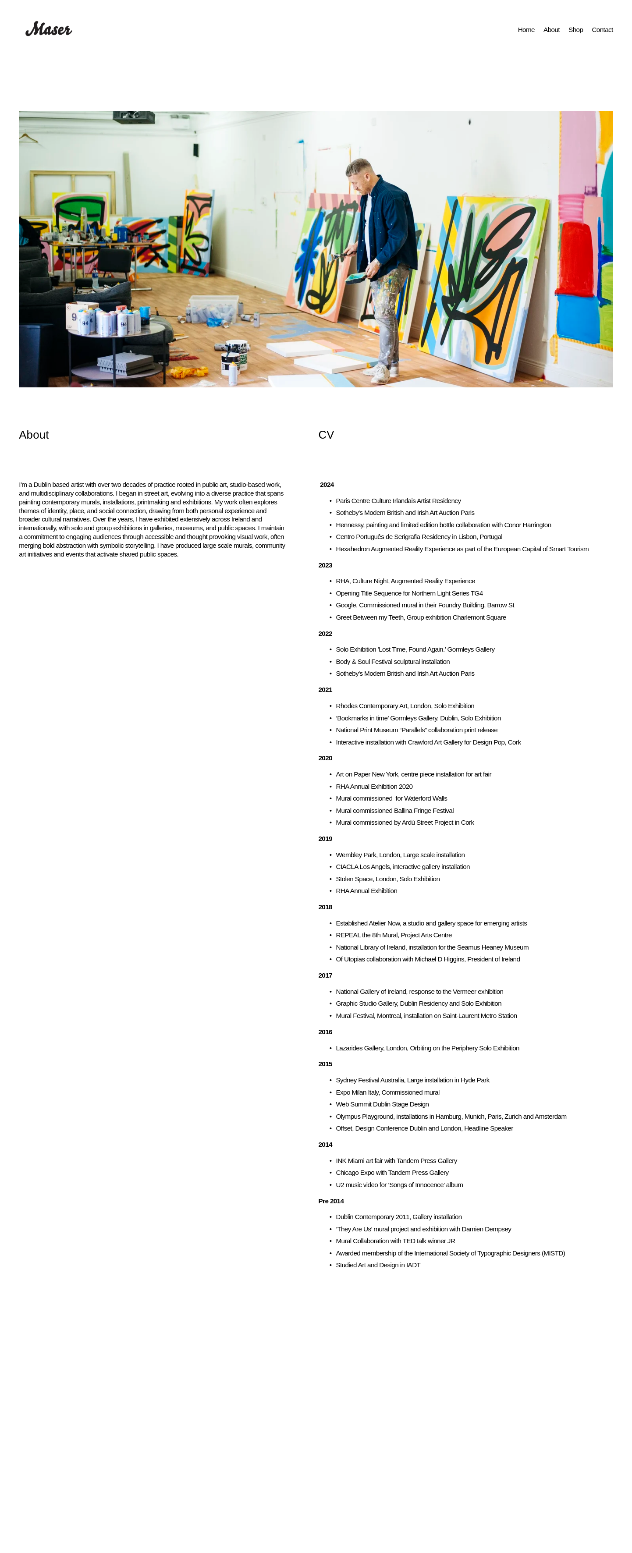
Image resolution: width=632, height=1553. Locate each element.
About (551, 29)
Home (526, 29)
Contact (602, 29)
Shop (575, 29)
